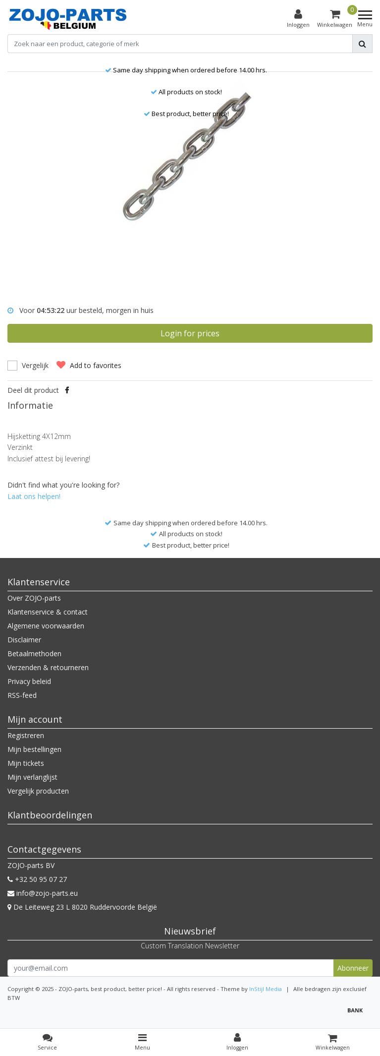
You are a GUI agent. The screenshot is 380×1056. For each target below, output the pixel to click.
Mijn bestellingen (34, 749)
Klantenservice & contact (47, 612)
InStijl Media (265, 989)
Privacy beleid (29, 681)
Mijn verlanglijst (32, 777)
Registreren (25, 735)
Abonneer (353, 968)
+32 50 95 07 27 (37, 879)
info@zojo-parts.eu (42, 893)
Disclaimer (24, 639)
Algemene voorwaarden (45, 625)
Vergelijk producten (38, 791)
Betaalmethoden (34, 653)
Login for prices (190, 333)
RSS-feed (22, 695)
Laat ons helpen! (33, 496)
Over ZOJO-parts (34, 598)
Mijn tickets (25, 763)
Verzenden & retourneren (48, 667)
